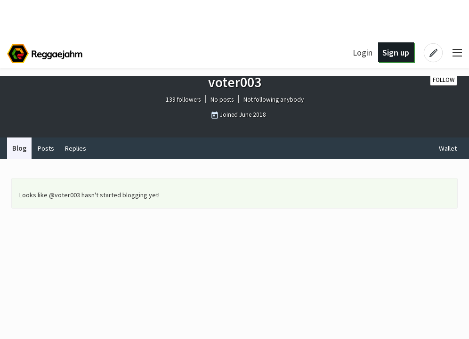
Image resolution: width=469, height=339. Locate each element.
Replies (75, 148)
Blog (19, 148)
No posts (222, 100)
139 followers (183, 100)
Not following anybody (273, 100)
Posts (45, 148)
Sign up (395, 52)
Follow (443, 80)
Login (362, 52)
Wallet (448, 148)
